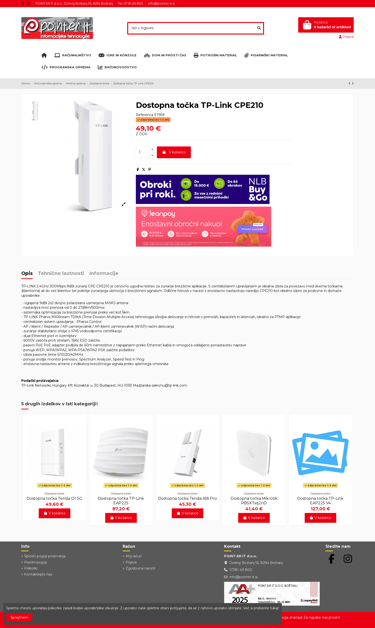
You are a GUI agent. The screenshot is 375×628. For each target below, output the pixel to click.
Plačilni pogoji (35, 562)
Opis (27, 273)
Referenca (144, 115)
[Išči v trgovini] (259, 28)
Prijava (131, 562)
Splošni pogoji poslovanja (45, 556)
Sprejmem (19, 617)
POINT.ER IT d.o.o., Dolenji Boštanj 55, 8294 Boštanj (74, 3)
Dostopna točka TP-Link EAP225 (121, 500)
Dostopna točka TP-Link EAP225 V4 (320, 500)
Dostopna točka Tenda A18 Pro (187, 498)
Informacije (103, 273)
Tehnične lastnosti (61, 273)
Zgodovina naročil (140, 568)
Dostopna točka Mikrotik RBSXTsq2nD (254, 500)
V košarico (174, 152)
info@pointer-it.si (161, 3)
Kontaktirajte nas (38, 574)
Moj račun (134, 556)
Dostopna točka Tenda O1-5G (55, 498)
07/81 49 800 (240, 570)
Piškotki (30, 568)
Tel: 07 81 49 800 (131, 3)
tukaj (274, 608)
